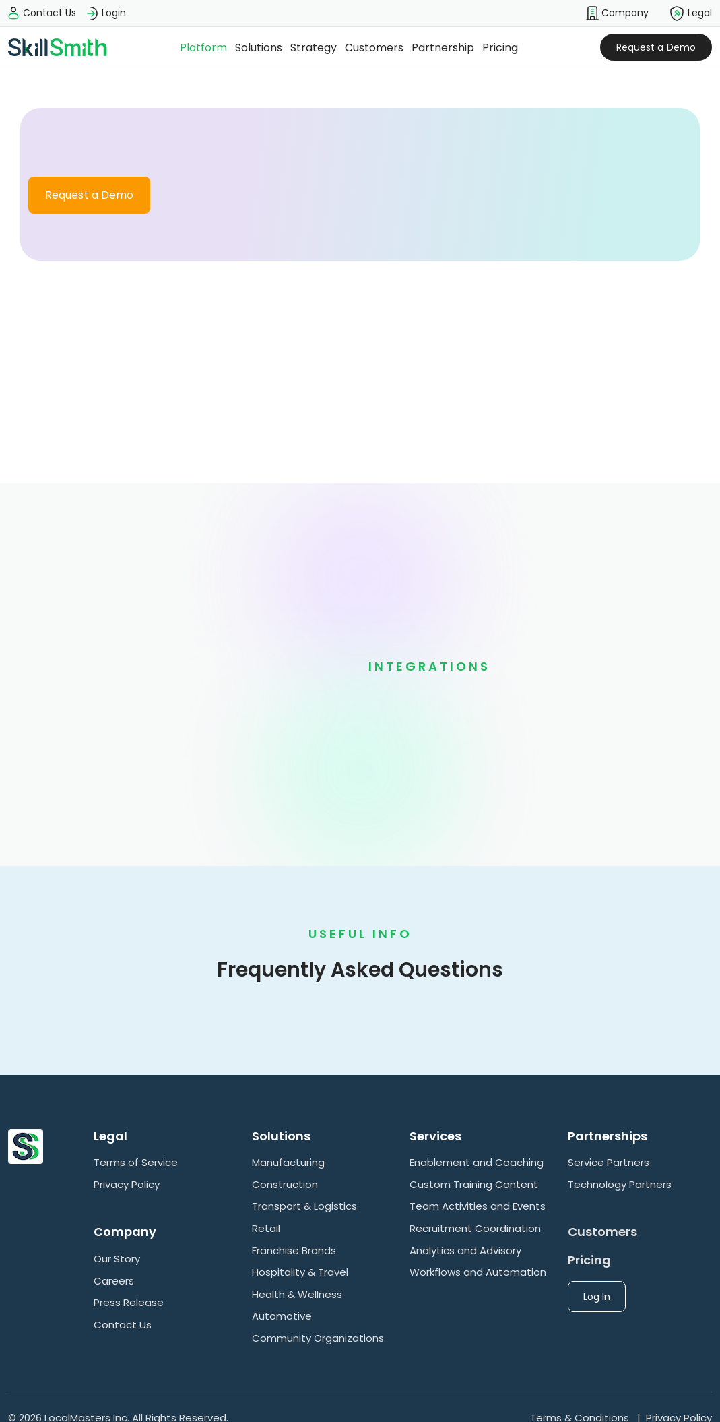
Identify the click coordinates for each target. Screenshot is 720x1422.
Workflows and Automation (478, 1272)
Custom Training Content (474, 1184)
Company (617, 13)
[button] (617, 13)
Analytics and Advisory (465, 1250)
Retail (266, 1228)
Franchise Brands (294, 1250)
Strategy (313, 47)
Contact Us (123, 1325)
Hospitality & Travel (300, 1272)
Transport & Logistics (304, 1206)
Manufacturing (288, 1162)
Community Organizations (318, 1338)
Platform (203, 47)
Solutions (258, 47)
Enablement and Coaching (477, 1162)
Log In (596, 1296)
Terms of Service (136, 1162)
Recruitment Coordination (475, 1228)
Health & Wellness (297, 1294)
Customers (374, 47)
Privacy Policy (127, 1184)
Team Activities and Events (478, 1206)
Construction (285, 1184)
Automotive (282, 1316)
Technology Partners (620, 1184)
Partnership (443, 47)
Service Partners (608, 1162)
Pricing (500, 47)
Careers (114, 1281)
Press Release (129, 1302)
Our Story (117, 1258)
